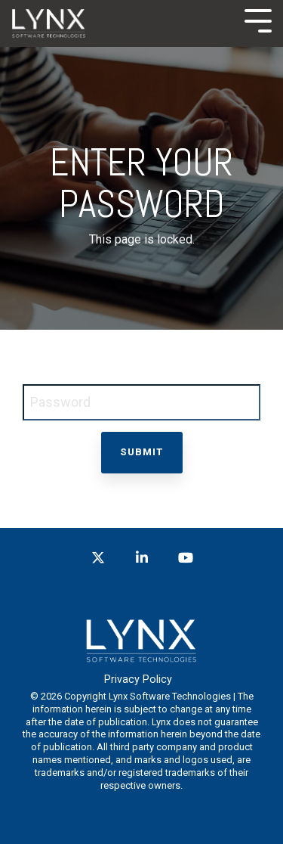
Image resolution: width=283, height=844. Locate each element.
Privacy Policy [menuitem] (138, 679)
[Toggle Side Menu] (258, 19)
